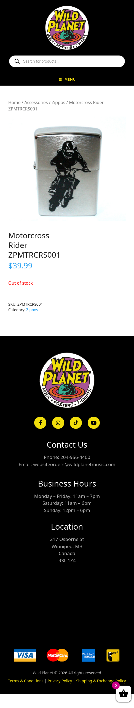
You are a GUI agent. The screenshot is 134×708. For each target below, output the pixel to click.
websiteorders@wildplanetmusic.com (74, 464)
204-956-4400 (75, 457)
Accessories (36, 102)
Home (14, 102)
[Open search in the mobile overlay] (67, 61)
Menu (67, 79)
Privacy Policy (60, 680)
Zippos (58, 102)
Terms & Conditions (26, 680)
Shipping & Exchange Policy (101, 680)
